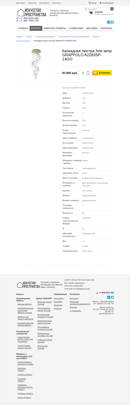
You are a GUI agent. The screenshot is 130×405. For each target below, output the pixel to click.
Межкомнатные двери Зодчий (44, 322)
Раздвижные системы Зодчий (45, 335)
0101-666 (105, 293)
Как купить (44, 3)
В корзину (104, 73)
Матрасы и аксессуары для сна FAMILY (24, 356)
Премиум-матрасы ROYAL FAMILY (25, 387)
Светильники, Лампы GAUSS (25, 347)
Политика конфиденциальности (80, 303)
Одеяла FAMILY (25, 375)
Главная (23, 28)
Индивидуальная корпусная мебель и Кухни (25, 311)
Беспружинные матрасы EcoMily (25, 364)
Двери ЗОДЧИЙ (44, 299)
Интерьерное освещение (45, 37)
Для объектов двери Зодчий (43, 310)
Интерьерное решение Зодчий (45, 316)
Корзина (99, 12)
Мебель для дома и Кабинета (25, 318)
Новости (58, 309)
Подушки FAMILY (22, 380)
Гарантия (32, 3)
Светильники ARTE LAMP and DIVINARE (74, 37)
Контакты (56, 3)
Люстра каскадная (23, 41)
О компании (76, 28)
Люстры (96, 37)
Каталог (36, 28)
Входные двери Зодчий (44, 303)
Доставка (20, 3)
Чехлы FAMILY (24, 398)
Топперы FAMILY (25, 394)
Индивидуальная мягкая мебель (25, 325)
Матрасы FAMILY (22, 370)
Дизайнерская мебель (23, 300)
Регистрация (108, 3)
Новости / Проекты (55, 28)
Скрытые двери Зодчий (44, 341)
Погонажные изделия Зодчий (44, 329)
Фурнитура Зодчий (42, 348)
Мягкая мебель (25, 305)
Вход (94, 3)
